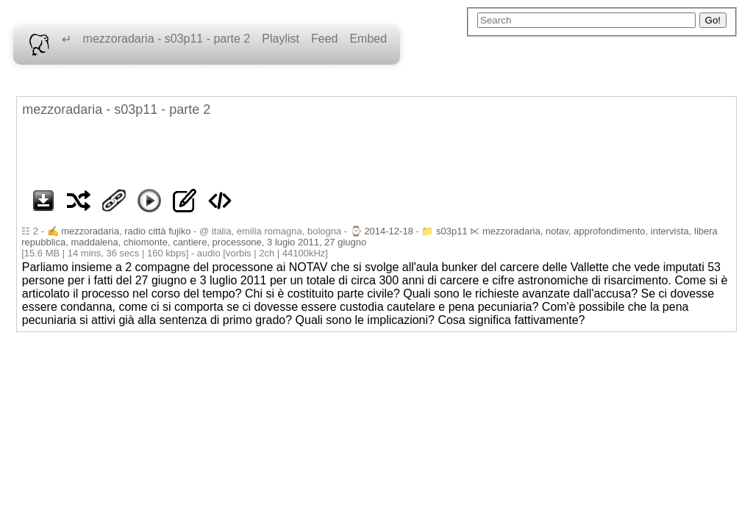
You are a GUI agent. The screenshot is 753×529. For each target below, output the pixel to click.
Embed (368, 38)
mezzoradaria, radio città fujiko (125, 231)
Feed (324, 38)
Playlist (280, 38)
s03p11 (452, 231)
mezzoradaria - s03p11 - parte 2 (167, 38)
